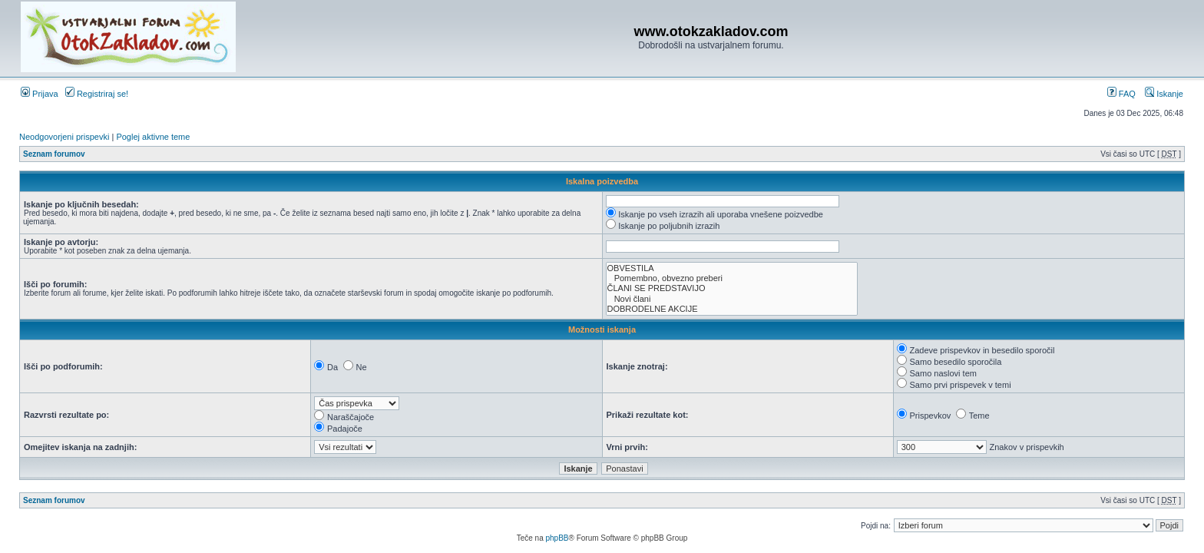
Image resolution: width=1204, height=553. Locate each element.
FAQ (1121, 93)
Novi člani (731, 299)
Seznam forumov (54, 154)
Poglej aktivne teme (153, 136)
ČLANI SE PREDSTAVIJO (731, 288)
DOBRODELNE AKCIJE (731, 309)
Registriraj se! (96, 93)
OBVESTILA (731, 268)
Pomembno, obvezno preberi (731, 278)
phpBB (556, 538)
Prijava (39, 93)
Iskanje (1164, 93)
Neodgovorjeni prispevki (64, 136)
